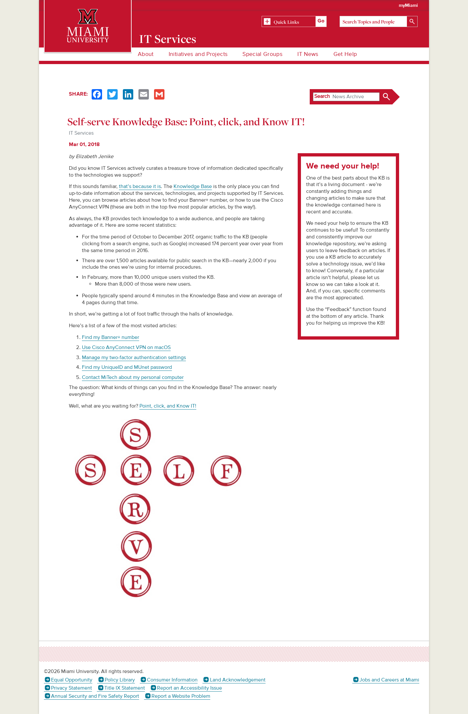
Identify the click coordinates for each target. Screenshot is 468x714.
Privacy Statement (71, 688)
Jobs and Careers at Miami (389, 680)
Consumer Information (172, 680)
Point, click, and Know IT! (167, 406)
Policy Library (120, 680)
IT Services (168, 39)
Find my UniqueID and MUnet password (127, 367)
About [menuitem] (146, 54)
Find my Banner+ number (110, 337)
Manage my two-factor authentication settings (134, 357)
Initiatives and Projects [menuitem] (198, 54)
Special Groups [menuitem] (262, 54)
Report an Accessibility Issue (189, 688)
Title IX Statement (124, 688)
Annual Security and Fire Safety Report (95, 696)
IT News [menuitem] (307, 54)
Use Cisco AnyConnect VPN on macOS (126, 347)
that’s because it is (140, 186)
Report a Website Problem (180, 696)
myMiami (408, 5)
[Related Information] (294, 21)
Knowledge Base (193, 186)
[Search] (378, 21)
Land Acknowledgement (238, 680)
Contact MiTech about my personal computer (133, 377)
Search (322, 96)
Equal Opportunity (71, 680)
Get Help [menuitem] (345, 54)
